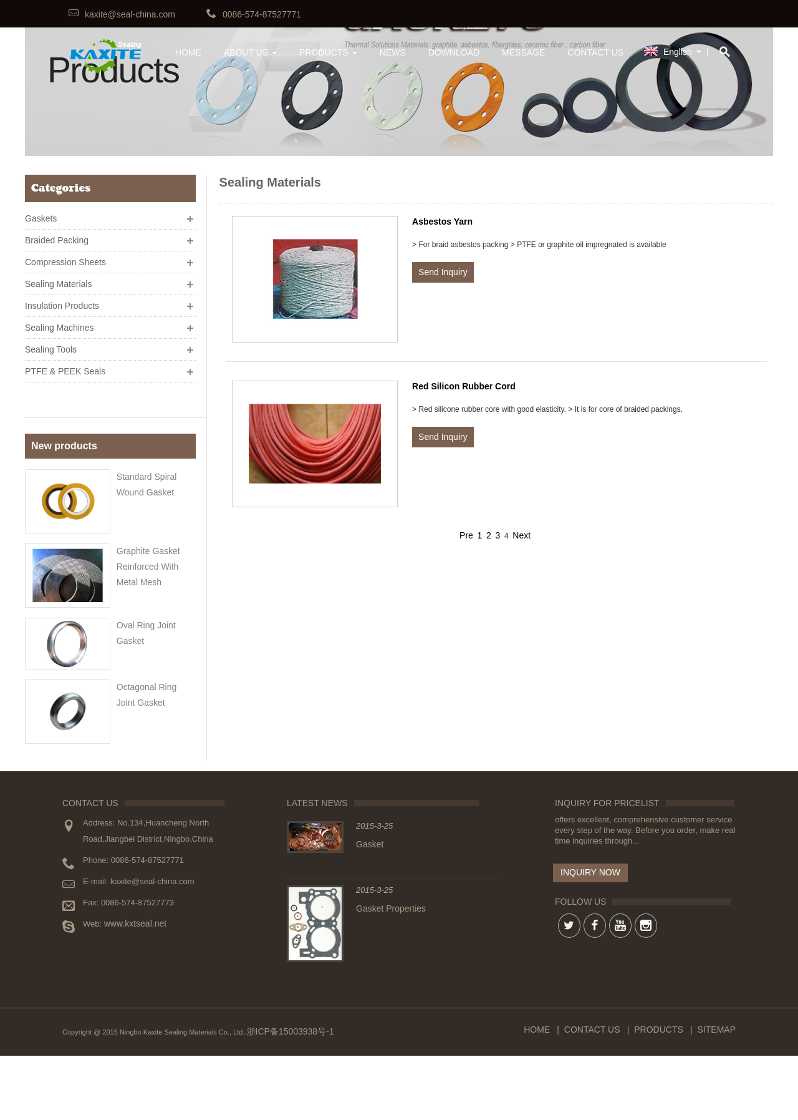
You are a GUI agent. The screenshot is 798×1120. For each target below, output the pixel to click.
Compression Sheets (65, 258)
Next (521, 535)
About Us (250, 52)
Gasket (369, 908)
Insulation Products (62, 301)
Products (328, 52)
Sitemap (717, 1094)
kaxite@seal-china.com (130, 14)
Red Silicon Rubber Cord (464, 386)
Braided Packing (57, 236)
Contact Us (595, 52)
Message (523, 52)
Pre (466, 535)
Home (537, 1094)
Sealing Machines (59, 323)
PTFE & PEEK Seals (65, 367)
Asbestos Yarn (442, 221)
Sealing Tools (51, 345)
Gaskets (41, 214)
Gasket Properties (391, 973)
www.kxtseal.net (135, 988)
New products (64, 416)
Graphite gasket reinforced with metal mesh (148, 532)
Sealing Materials (58, 280)
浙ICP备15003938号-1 (290, 1096)
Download (453, 52)
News (393, 52)
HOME (188, 52)
